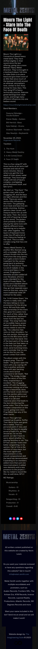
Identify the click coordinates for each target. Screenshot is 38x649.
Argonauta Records (11, 140)
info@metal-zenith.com (19, 574)
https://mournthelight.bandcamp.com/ (19, 105)
